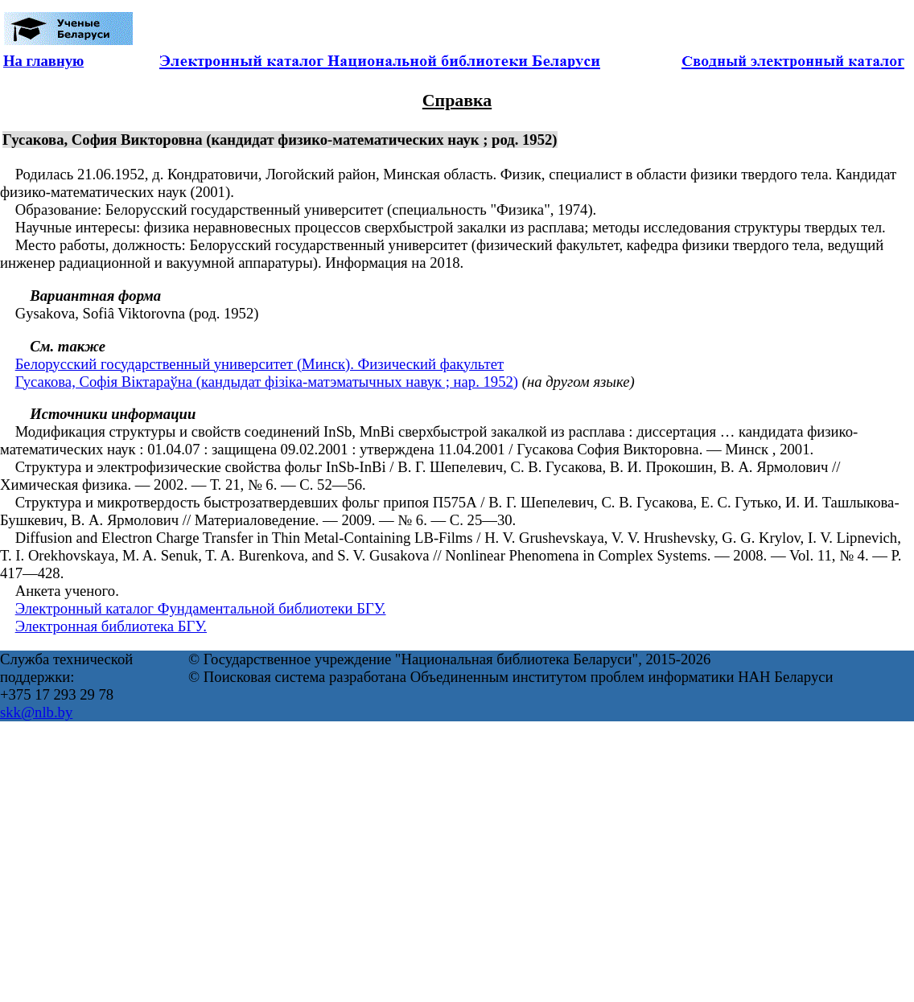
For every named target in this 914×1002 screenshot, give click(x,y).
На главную (43, 60)
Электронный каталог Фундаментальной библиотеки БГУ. (200, 608)
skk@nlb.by (36, 712)
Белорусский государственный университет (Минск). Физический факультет (259, 363)
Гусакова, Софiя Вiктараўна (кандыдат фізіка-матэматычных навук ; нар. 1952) (266, 381)
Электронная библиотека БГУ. (111, 626)
